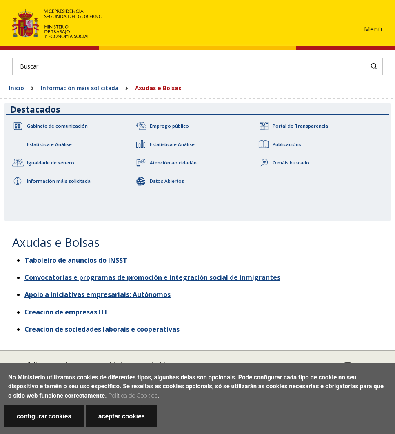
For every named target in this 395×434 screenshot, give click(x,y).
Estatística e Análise (49, 144)
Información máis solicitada (79, 88)
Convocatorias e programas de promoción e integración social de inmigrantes (152, 277)
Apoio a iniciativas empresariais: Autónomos (97, 294)
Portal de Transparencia (300, 126)
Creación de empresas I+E (66, 312)
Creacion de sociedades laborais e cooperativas (102, 329)
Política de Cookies (133, 395)
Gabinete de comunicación (57, 126)
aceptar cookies (121, 416)
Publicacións (287, 144)
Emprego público (169, 126)
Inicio (16, 88)
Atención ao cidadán (173, 162)
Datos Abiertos (167, 181)
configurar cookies (44, 416)
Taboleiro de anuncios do (75, 260)
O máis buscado (291, 162)
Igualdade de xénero (50, 162)
